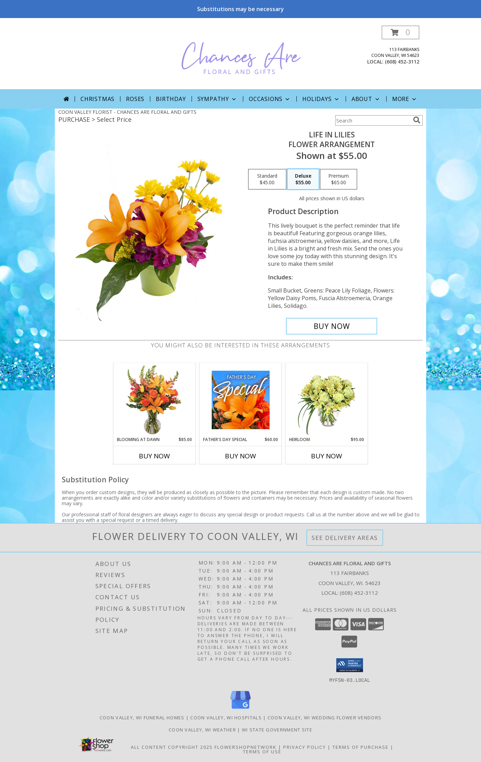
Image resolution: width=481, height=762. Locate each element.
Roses (135, 99)
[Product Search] (373, 120)
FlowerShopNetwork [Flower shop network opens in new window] (245, 747)
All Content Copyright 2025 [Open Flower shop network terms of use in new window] (172, 747)
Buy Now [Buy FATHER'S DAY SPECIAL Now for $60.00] (240, 455)
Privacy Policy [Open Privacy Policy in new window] (304, 747)
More (404, 99)
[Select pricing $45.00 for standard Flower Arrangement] (267, 179)
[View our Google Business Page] (240, 708)
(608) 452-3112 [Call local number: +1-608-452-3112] (402, 61)
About (366, 99)
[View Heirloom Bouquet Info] (327, 400)
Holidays (321, 99)
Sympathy (217, 99)
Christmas (98, 99)
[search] (416, 120)
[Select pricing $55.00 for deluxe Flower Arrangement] (303, 179)
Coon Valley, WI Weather (202, 729)
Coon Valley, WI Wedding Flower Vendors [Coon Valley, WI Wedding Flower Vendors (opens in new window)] (324, 717)
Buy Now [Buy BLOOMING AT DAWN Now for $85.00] (154, 455)
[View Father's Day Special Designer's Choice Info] (241, 400)
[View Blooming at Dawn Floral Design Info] (155, 400)
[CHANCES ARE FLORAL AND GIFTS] (241, 57)
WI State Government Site (277, 729)
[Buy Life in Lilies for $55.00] (331, 326)
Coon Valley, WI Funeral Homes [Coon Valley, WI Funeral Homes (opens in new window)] (142, 717)
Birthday (171, 99)
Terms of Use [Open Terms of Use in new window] (262, 751)
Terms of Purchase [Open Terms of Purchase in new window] (360, 747)
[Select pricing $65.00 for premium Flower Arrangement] (338, 179)
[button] (400, 32)
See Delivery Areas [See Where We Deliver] (345, 538)
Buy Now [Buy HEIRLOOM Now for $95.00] (326, 455)
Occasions (270, 99)
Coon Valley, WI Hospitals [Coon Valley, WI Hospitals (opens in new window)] (226, 717)
